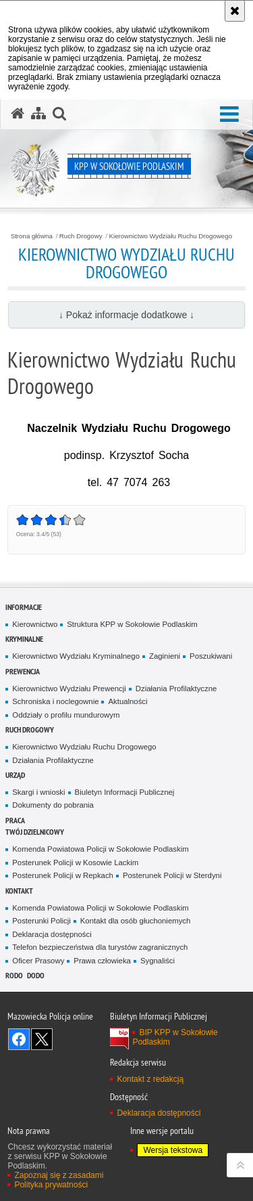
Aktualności (127, 701)
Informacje (23, 607)
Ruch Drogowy (81, 236)
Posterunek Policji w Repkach (62, 875)
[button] (229, 114)
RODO (14, 975)
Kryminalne (24, 639)
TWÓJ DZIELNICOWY (34, 832)
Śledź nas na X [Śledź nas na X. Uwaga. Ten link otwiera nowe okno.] (42, 1039)
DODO (36, 975)
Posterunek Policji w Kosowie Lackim (75, 862)
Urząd (15, 775)
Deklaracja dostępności (51, 934)
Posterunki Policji (41, 921)
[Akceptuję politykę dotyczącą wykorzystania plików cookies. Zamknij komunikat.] (235, 11)
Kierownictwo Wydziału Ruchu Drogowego (171, 236)
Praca (15, 820)
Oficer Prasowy (38, 961)
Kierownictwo (34, 624)
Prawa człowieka (102, 961)
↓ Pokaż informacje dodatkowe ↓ (126, 314)
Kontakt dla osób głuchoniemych (135, 921)
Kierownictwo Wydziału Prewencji (68, 688)
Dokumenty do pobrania (53, 805)
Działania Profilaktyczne (176, 688)
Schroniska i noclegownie (55, 701)
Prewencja (22, 671)
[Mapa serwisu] (38, 113)
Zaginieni (164, 656)
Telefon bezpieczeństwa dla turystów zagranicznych (100, 947)
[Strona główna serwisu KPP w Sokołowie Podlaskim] (17, 113)
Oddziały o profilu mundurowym (65, 715)
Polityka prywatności (51, 1184)
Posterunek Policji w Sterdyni (172, 875)
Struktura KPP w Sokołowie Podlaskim (132, 624)
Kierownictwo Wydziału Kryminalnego (76, 656)
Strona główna (32, 236)
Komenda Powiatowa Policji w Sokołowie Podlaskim (100, 849)
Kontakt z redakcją (150, 1079)
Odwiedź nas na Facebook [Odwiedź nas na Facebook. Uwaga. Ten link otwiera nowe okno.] (19, 1039)
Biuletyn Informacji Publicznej (125, 792)
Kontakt (19, 891)
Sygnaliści (157, 961)
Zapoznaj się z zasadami (58, 1175)
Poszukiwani (211, 656)
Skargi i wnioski (38, 792)
